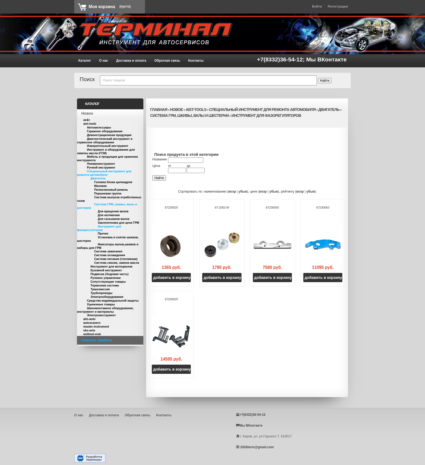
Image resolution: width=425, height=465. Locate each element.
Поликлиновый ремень (111, 189)
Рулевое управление (106, 277)
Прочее (103, 233)
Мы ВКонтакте (326, 59)
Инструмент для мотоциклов (111, 266)
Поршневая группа (107, 193)
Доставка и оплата (131, 60)
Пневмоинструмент (101, 163)
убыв (243, 191)
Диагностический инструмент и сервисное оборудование (104, 140)
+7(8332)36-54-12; (281, 59)
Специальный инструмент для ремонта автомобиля (104, 173)
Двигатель (98, 178)
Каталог (84, 60)
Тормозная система (105, 285)
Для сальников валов (114, 218)
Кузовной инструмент (106, 270)
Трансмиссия (100, 289)
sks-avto (89, 330)
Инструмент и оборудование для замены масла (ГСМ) (106, 151)
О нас (103, 60)
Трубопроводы (101, 293)
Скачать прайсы (96, 340)
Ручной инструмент (101, 167)
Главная (158, 109)
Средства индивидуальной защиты (113, 300)
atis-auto (89, 319)
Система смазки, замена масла (116, 262)
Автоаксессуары (99, 127)
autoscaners (92, 322)
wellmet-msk (92, 334)
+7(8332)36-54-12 (252, 415)
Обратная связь (167, 60)
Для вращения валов (113, 211)
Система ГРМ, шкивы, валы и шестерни (189, 115)
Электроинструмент (101, 315)
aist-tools (89, 123)
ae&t (86, 119)
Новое (87, 113)
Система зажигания (108, 251)
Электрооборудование (107, 296)
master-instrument (96, 326)
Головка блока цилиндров (113, 182)
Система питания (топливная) (115, 258)
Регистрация (338, 6)
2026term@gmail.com (257, 447)
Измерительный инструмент (107, 145)
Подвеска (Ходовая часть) (109, 274)
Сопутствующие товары (108, 281)
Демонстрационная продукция (109, 135)
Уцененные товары (101, 304)
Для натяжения (109, 215)
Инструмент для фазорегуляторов (99, 228)
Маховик (100, 185)
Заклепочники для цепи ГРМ (118, 222)
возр (232, 191)
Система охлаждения (109, 255)
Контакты (196, 60)
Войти (317, 6)
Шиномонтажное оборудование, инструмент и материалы (105, 309)
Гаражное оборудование (105, 131)
